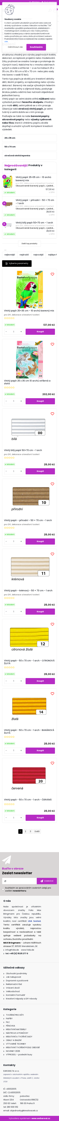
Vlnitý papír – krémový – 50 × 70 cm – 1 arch (28, 590)
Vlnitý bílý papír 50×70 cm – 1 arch (23, 450)
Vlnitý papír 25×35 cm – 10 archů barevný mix (29, 310)
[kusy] (13, 332)
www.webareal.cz (40, 1118)
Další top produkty (29, 243)
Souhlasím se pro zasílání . (28, 889)
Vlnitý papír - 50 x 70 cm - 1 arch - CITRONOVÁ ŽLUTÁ (29, 662)
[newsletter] (47, 881)
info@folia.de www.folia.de (19, 949)
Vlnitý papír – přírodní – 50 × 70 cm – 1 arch (28, 520)
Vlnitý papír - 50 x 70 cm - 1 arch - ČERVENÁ (28, 799)
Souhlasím (36, 47)
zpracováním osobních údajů (33, 887)
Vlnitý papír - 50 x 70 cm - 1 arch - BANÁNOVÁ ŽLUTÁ (29, 731)
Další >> (37, 831)
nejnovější (38, 254)
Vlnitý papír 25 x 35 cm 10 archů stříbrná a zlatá (27, 382)
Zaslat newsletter (17, 873)
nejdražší (24, 254)
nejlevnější (9, 254)
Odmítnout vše (15, 47)
